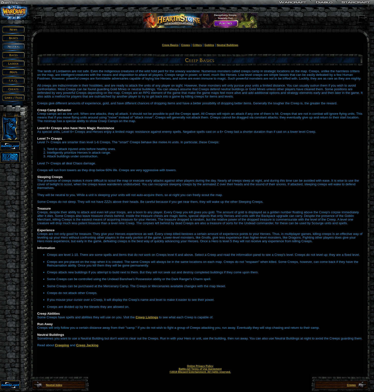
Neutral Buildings (227, 45)
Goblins (209, 45)
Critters (197, 45)
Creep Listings (147, 317)
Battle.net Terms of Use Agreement (200, 368)
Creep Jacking (87, 345)
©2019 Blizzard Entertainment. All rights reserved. (200, 371)
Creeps (185, 45)
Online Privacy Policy (200, 366)
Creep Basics (170, 45)
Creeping (62, 345)
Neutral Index (54, 384)
